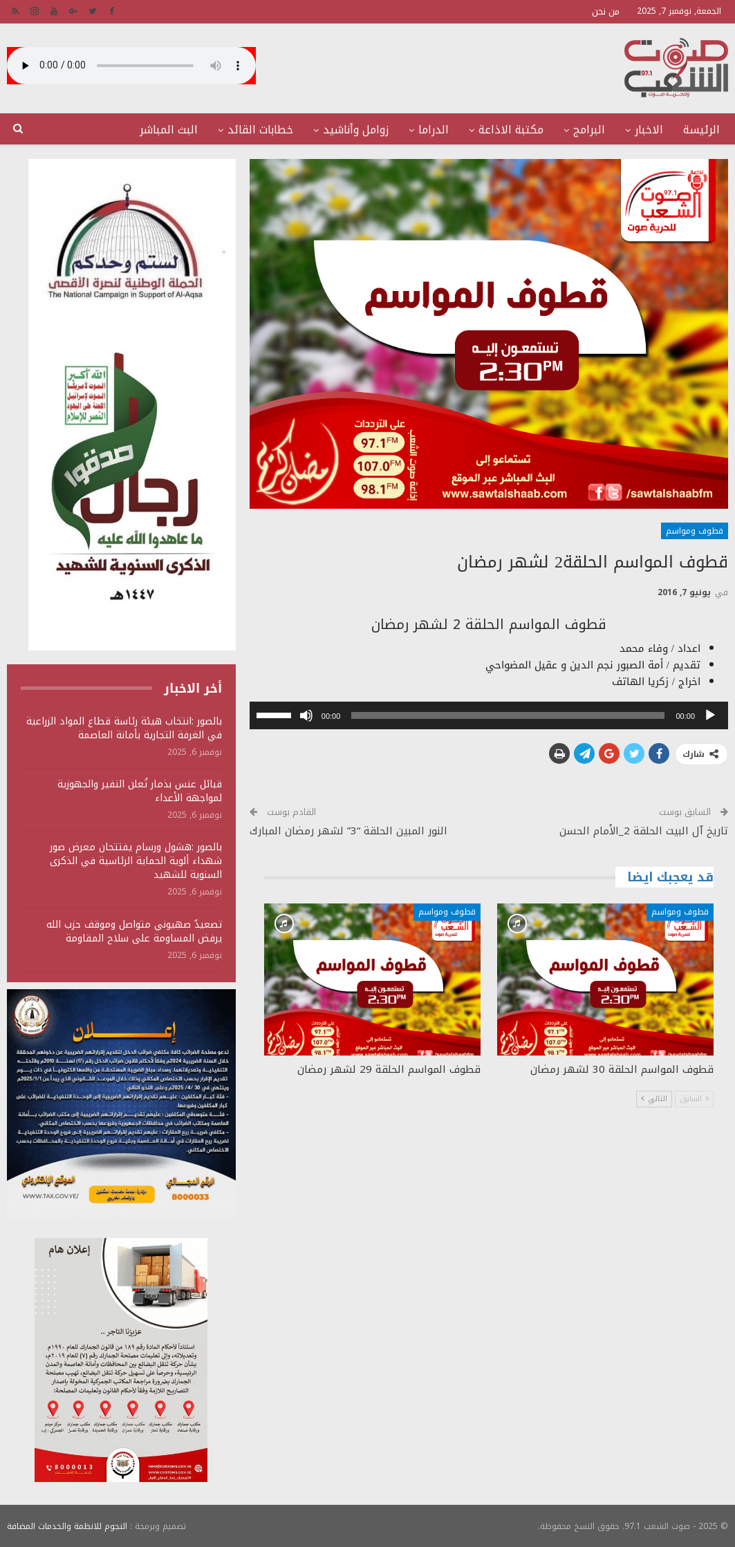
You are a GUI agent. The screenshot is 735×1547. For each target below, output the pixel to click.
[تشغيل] (710, 715)
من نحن (606, 11)
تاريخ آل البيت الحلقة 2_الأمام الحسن (643, 831)
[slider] (507, 715)
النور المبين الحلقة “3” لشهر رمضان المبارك (348, 831)
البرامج (589, 129)
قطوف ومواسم (694, 530)
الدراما (433, 129)
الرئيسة (701, 129)
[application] (489, 715)
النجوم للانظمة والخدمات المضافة (67, 1525)
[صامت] (306, 715)
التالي (654, 1098)
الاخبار (649, 129)
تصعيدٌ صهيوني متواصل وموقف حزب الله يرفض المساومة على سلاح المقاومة (134, 931)
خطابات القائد (260, 129)
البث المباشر (169, 129)
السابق (694, 1098)
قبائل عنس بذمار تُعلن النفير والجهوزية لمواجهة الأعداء (139, 791)
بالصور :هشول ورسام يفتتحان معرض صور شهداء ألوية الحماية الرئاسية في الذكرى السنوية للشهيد (136, 861)
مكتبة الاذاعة (510, 129)
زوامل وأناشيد (356, 129)
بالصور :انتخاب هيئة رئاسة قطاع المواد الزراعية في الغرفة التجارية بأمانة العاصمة (124, 728)
